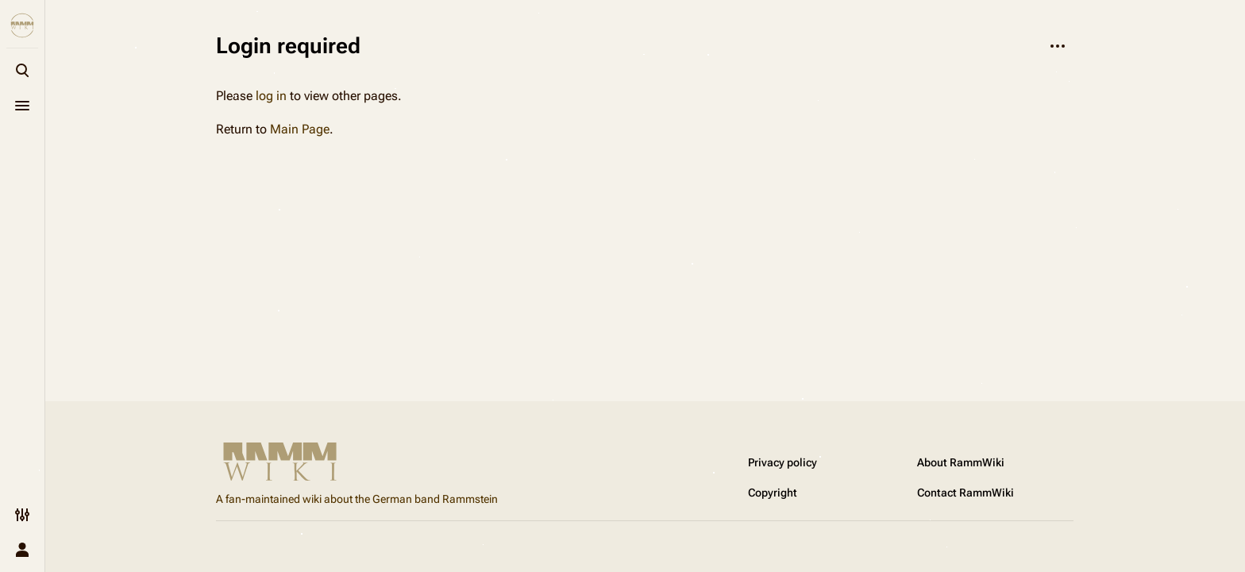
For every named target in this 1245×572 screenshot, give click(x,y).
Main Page (300, 129)
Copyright (772, 492)
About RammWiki (960, 462)
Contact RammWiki (965, 492)
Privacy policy (782, 462)
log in (271, 95)
